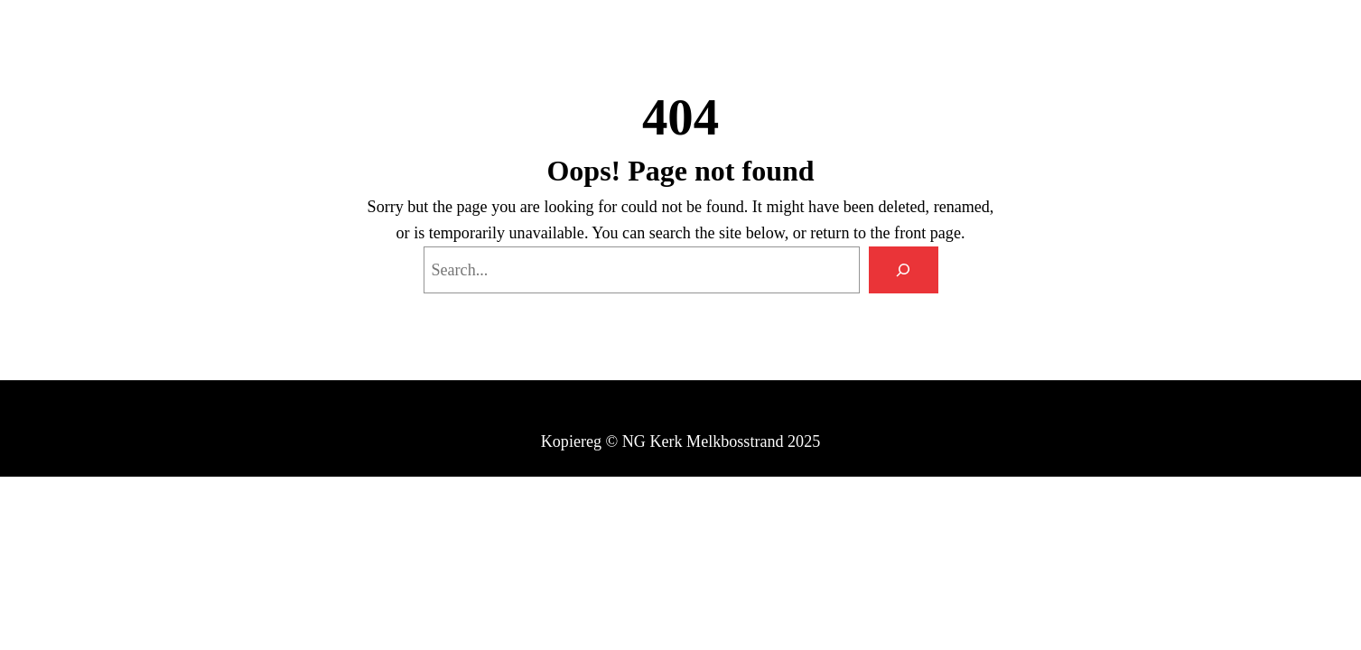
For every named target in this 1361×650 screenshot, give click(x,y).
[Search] (903, 269)
